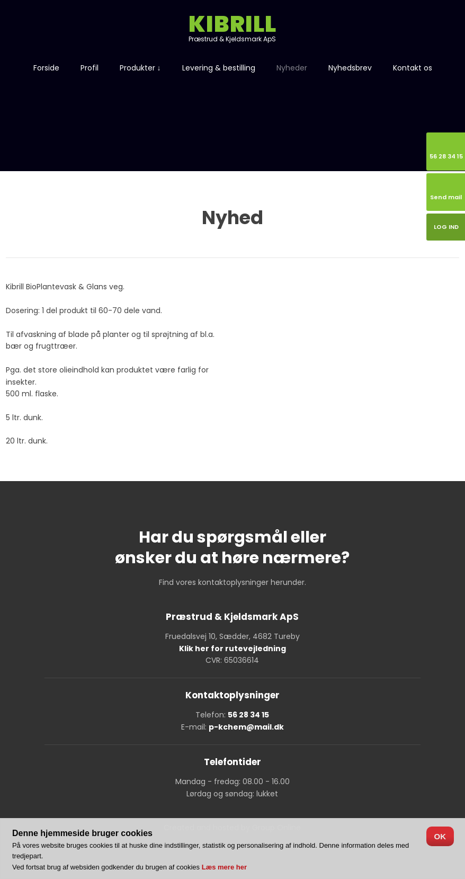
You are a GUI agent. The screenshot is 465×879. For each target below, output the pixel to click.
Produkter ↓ (140, 68)
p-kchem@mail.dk (246, 727)
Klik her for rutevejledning (232, 648)
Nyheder (291, 68)
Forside (46, 68)
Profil (90, 68)
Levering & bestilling (218, 68)
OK (440, 836)
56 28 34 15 (248, 714)
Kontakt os (412, 68)
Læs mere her (224, 867)
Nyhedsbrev (350, 68)
